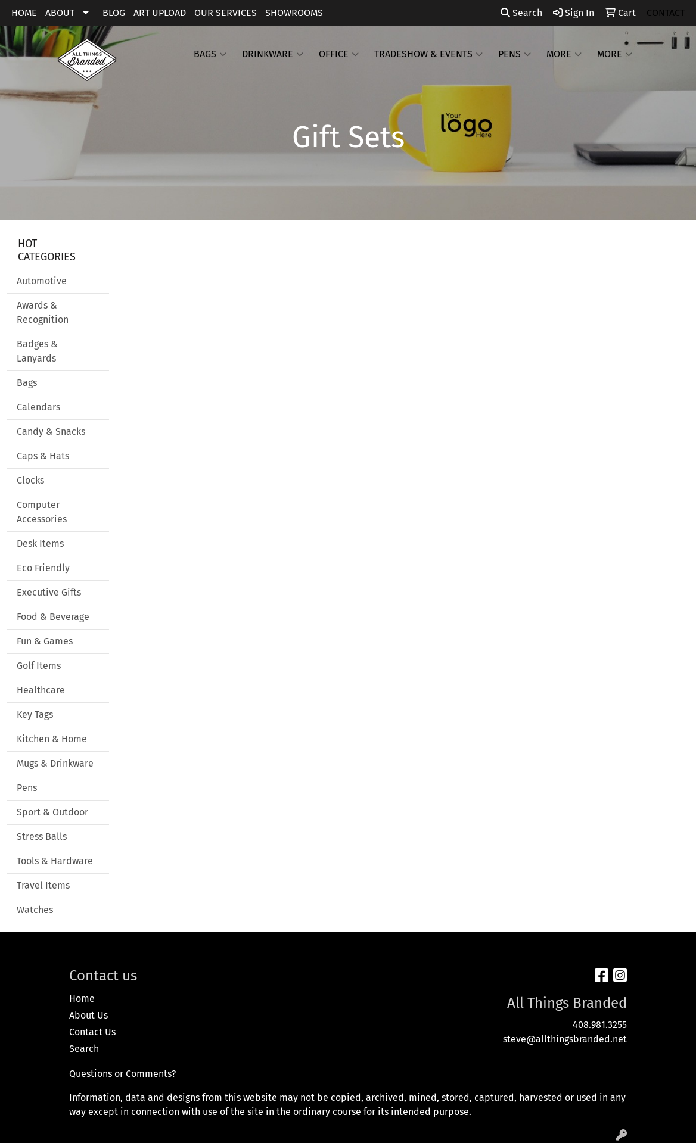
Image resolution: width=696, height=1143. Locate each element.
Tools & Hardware (55, 861)
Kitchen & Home (52, 739)
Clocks (30, 480)
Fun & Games (45, 641)
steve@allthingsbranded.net (565, 1039)
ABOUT (59, 12)
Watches (35, 909)
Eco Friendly (43, 568)
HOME (24, 12)
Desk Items (40, 543)
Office (339, 54)
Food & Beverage (53, 616)
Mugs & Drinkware (55, 763)
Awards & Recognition (43, 312)
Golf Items (39, 665)
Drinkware (272, 54)
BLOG (113, 12)
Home (82, 998)
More (564, 54)
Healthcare (41, 690)
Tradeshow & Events (428, 54)
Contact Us (92, 1032)
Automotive (42, 280)
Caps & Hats (43, 456)
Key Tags (35, 714)
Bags (210, 54)
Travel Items (43, 885)
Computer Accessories (42, 512)
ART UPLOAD (159, 12)
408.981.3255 (600, 1024)
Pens (514, 54)
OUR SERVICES (225, 12)
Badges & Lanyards (37, 351)
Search (521, 12)
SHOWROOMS (294, 12)
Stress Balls (42, 836)
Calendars (38, 407)
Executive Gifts (49, 592)
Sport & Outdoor (52, 812)
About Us (88, 1015)
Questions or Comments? (122, 1073)
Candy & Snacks (51, 431)
